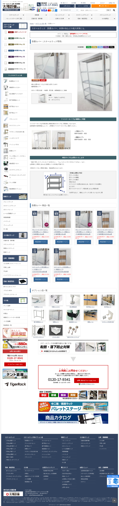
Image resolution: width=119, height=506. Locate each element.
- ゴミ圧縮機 (27, 479)
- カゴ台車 (101, 440)
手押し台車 (7, 267)
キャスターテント (9, 310)
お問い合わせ (69, 6)
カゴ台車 (12, 263)
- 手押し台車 (102, 443)
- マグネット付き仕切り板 (31, 451)
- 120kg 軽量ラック (10, 440)
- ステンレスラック (85, 443)
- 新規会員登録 (84, 479)
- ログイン (83, 482)
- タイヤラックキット (29, 454)
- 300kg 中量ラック (10, 449)
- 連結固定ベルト (45, 449)
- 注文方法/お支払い (66, 473)
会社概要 (73, 3)
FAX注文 (92, 3)
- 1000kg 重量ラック (10, 454)
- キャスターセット (46, 440)
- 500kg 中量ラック (10, 451)
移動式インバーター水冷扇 (12, 317)
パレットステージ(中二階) (14, 18)
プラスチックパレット (10, 294)
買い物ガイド (64, 3)
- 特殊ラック (64, 460)
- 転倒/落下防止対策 (48, 470)
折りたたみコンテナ (10, 287)
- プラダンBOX (9, 473)
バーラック (7, 221)
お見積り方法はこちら (86, 384)
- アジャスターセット (29, 443)
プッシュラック (8, 225)
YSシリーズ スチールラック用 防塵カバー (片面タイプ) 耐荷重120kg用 (40, 232)
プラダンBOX (8, 290)
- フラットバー (28, 457)
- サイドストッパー (46, 457)
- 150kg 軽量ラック (10, 443)
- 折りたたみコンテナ (11, 470)
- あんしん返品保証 (85, 476)
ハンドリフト (13, 275)
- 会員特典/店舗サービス (86, 470)
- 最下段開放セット (46, 446)
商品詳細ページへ (40, 242)
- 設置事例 (45, 476)
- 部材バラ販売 (9, 457)
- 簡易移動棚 (64, 451)
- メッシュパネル (45, 454)
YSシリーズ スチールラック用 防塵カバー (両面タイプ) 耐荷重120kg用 (62, 232)
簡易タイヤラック (9, 248)
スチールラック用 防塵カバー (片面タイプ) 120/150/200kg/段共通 (40, 269)
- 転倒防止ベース (28, 440)
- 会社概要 (101, 470)
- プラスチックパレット (11, 479)
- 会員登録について (66, 484)
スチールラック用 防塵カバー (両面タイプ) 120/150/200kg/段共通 (62, 269)
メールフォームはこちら (15, 364)
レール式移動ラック (10, 213)
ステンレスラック (105, 15)
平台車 (6, 271)
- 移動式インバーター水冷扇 (31, 476)
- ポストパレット (65, 446)
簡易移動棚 (7, 217)
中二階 (6, 229)
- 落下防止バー (28, 446)
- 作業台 (26, 473)
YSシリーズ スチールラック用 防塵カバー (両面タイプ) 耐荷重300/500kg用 (105, 232)
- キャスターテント (29, 470)
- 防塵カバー (27, 449)
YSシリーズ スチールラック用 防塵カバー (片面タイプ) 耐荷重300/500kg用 (84, 232)
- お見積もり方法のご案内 (68, 479)
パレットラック (8, 202)
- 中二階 (63, 462)
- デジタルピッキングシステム (48, 451)
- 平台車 (101, 446)
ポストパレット (8, 210)
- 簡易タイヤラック (85, 446)
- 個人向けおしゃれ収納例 (49, 473)
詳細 (108, 10)
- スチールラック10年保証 (87, 473)
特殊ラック (7, 252)
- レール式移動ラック (67, 449)
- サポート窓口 (65, 470)
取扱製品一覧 (8, 325)
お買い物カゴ (104, 6)
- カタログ (45, 479)
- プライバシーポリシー (105, 476)
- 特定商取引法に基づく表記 (106, 473)
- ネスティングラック (67, 443)
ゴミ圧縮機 (7, 321)
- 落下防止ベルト (45, 443)
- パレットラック (65, 440)
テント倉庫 (7, 306)
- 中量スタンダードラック (12, 460)
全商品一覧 (112, 3)
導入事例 (83, 3)
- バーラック (64, 454)
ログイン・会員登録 (84, 6)
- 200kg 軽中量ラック (11, 446)
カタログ (102, 3)
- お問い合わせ (65, 487)
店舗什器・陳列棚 (36, 18)
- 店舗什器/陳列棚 (84, 440)
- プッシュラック (65, 457)
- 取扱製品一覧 (28, 482)
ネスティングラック (10, 206)
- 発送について (65, 476)
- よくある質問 (65, 482)
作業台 (6, 313)
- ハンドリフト (103, 449)
